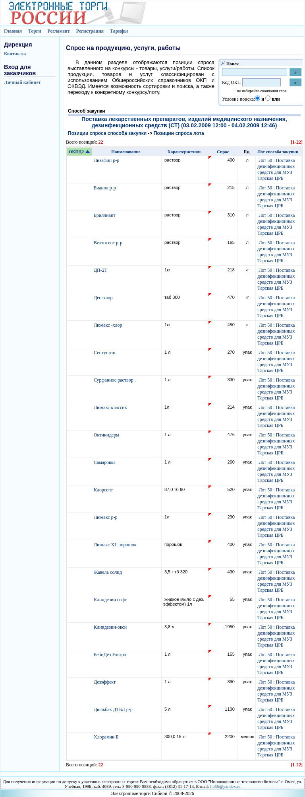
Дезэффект (105, 682)
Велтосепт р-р (109, 243)
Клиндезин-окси (111, 627)
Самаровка (105, 462)
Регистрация (90, 31)
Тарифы (119, 31)
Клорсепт (104, 490)
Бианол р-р (105, 188)
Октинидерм (107, 435)
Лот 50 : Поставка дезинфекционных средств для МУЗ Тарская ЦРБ (276, 169)
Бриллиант (105, 215)
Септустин (105, 352)
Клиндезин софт (111, 599)
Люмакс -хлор (109, 325)
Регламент (58, 31)
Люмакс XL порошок (116, 545)
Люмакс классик (111, 407)
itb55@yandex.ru (225, 786)
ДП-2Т (101, 270)
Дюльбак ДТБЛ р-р (114, 709)
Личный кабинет (22, 82)
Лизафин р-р (107, 160)
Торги (34, 31)
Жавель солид (108, 572)
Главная (13, 31)
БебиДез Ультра (110, 654)
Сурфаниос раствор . (115, 380)
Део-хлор (104, 297)
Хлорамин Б (107, 737)
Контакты (15, 54)
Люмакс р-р (106, 517)
